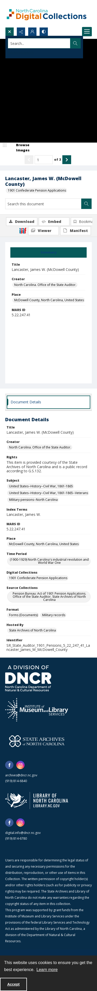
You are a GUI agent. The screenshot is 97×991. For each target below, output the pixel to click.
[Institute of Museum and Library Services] (36, 709)
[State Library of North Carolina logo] (36, 800)
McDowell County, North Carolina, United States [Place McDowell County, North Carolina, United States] (49, 300)
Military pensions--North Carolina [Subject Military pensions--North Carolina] (33, 499)
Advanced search (20, 52)
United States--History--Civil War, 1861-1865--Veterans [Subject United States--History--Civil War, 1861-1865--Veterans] (48, 493)
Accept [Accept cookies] (13, 984)
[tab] (48, 252)
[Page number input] (44, 159)
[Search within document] (86, 204)
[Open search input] (9, 31)
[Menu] (87, 31)
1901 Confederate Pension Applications (37, 190)
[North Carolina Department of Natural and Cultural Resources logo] (28, 678)
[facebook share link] (9, 765)
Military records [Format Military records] (53, 615)
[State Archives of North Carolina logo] (36, 741)
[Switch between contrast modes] (44, 31)
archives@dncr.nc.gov (21, 775)
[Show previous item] (29, 159)
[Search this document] (43, 204)
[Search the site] (39, 43)
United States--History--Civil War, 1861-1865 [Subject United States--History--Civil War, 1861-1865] (41, 486)
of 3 (57, 159)
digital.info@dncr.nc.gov (23, 833)
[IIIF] (23, 230)
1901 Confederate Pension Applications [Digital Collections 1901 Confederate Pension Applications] (38, 578)
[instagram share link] (20, 765)
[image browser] (19, 148)
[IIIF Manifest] (75, 230)
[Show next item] (66, 159)
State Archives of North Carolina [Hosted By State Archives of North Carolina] (32, 630)
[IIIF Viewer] (43, 230)
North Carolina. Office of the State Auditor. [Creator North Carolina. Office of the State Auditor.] (45, 285)
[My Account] (32, 31)
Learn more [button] (47, 969)
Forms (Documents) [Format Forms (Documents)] (23, 615)
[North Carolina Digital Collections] (46, 14)
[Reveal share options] (21, 31)
